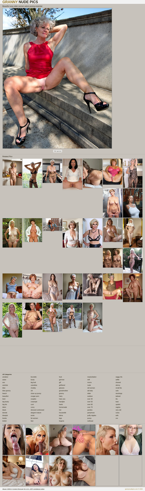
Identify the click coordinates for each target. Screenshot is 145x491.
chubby (33, 388)
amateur (5, 377)
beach (4, 393)
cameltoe (34, 385)
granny (61, 393)
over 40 (90, 399)
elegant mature (36, 413)
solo (117, 391)
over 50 (90, 402)
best (3, 399)
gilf (60, 382)
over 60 (90, 404)
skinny (118, 385)
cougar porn (35, 396)
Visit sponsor (58, 151)
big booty (5, 402)
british (4, 421)
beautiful (5, 396)
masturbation (91, 377)
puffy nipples (91, 415)
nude (89, 385)
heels (61, 404)
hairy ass (62, 399)
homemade (63, 407)
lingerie (61, 421)
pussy (89, 418)
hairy (61, 396)
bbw (3, 388)
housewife (62, 413)
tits (117, 399)
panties (89, 410)
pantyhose (91, 413)
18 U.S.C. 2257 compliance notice (34, 489)
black (4, 410)
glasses (61, 388)
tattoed (118, 396)
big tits (4, 404)
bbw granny (6, 391)
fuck (60, 377)
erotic (33, 415)
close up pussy (36, 393)
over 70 (90, 407)
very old (118, 410)
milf (88, 380)
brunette (34, 377)
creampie (34, 402)
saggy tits (119, 377)
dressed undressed (37, 410)
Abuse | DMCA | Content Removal (12, 489)
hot (60, 410)
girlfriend (62, 385)
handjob (62, 402)
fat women (34, 418)
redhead (90, 421)
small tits (119, 388)
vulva (117, 413)
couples (33, 399)
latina (61, 415)
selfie (117, 380)
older (89, 393)
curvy (33, 407)
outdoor (90, 396)
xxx (117, 418)
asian (4, 380)
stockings (119, 393)
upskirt (118, 404)
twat (117, 402)
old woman (91, 388)
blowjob (5, 415)
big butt (33, 382)
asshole (5, 385)
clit (32, 391)
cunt (32, 404)
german (61, 380)
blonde (4, 413)
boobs (4, 418)
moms (89, 382)
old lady (90, 391)
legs (60, 418)
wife (117, 415)
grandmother (63, 391)
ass (3, 382)
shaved (118, 382)
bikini (4, 407)
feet (32, 421)
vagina (118, 407)
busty (33, 380)
